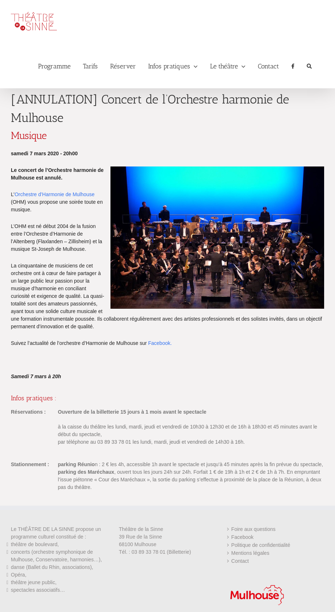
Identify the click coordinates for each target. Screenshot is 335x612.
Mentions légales (250, 553)
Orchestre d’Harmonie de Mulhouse (54, 194)
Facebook (242, 537)
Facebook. (160, 343)
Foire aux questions (253, 529)
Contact (240, 561)
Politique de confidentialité (260, 545)
